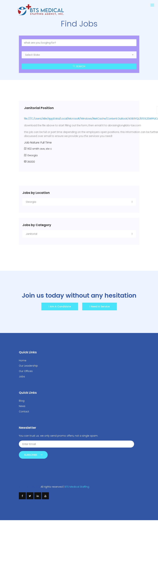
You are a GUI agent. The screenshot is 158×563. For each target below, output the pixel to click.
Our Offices (26, 371)
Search (79, 66)
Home (22, 360)
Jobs (22, 376)
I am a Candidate (60, 306)
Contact (24, 411)
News (22, 406)
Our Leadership (28, 365)
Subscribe (33, 455)
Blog (21, 400)
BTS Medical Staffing (77, 486)
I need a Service (99, 306)
